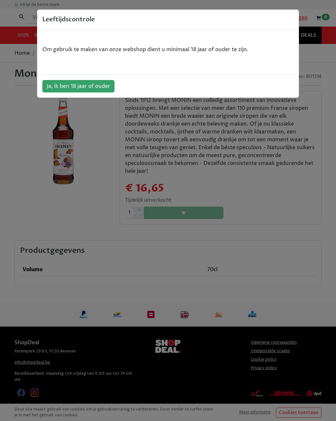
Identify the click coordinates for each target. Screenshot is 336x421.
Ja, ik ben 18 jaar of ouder (78, 86)
